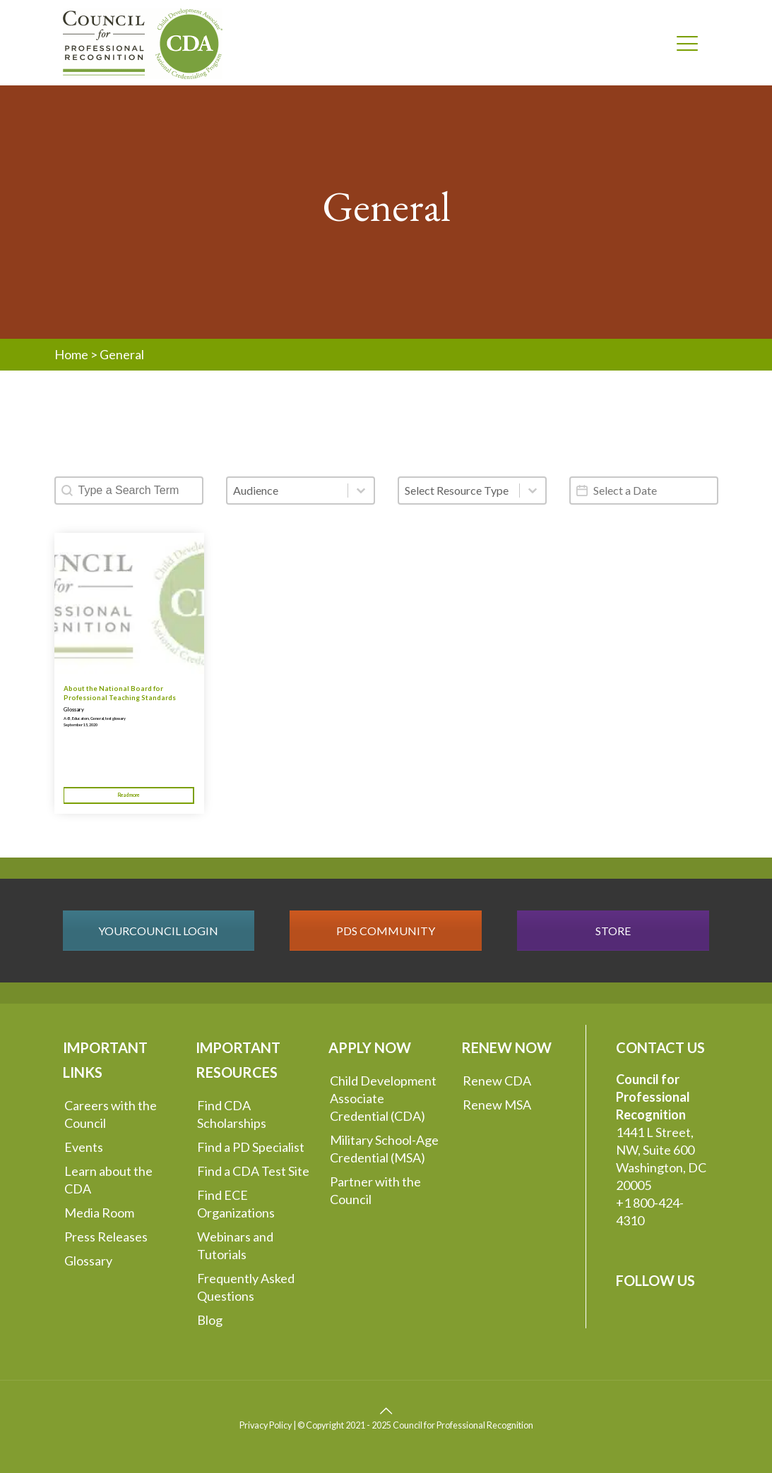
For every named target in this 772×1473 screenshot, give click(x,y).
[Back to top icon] (386, 1410)
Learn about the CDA (108, 1179)
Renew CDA (497, 1080)
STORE (613, 930)
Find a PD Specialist (250, 1147)
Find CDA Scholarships (231, 1114)
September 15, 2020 (80, 725)
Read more (129, 795)
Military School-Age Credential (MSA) (384, 1148)
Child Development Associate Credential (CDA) (383, 1098)
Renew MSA (497, 1104)
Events (83, 1147)
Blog (209, 1320)
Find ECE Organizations (236, 1203)
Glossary (74, 710)
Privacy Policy (265, 1425)
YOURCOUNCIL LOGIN (158, 930)
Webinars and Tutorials (235, 1245)
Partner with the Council (375, 1190)
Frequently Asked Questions (246, 1287)
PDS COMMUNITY (385, 930)
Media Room (99, 1212)
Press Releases (106, 1236)
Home (71, 354)
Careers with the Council (110, 1114)
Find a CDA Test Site (253, 1171)
